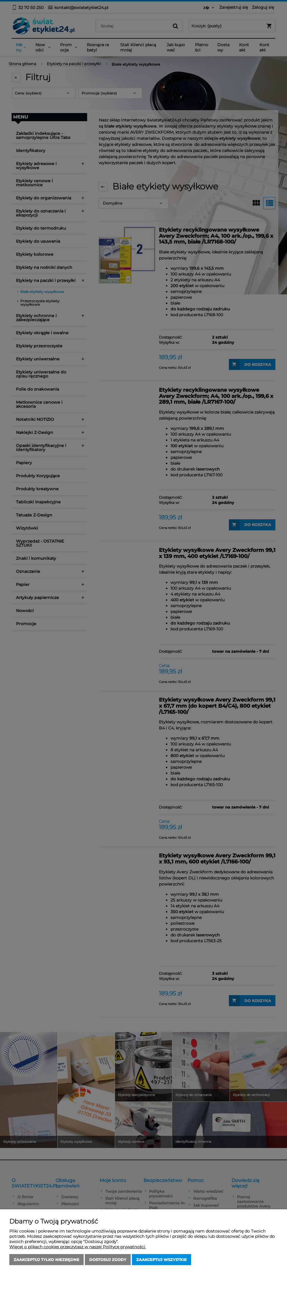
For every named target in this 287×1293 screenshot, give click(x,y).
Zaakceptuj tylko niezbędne (46, 1259)
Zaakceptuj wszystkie (161, 1259)
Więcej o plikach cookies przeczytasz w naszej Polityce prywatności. (77, 1246)
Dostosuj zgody (107, 1259)
